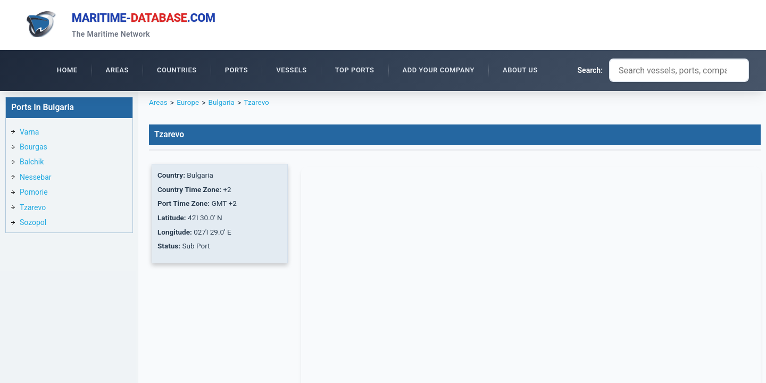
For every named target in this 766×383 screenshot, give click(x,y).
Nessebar (36, 178)
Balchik (32, 163)
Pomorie (34, 193)
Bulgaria (223, 104)
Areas (158, 104)
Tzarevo (33, 209)
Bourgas (33, 148)
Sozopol (33, 224)
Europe (188, 104)
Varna (29, 133)
